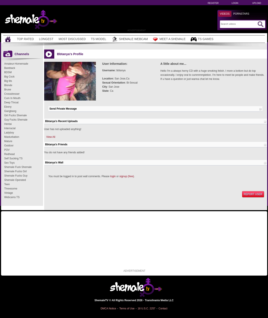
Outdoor (9, 145)
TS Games (202, 39)
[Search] (238, 24)
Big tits (8, 80)
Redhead (9, 154)
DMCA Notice (108, 308)
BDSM (8, 72)
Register (213, 3)
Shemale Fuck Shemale (18, 167)
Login (235, 3)
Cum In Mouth (12, 98)
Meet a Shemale (169, 39)
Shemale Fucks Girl (15, 171)
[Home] (8, 39)
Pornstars (241, 13)
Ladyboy (9, 132)
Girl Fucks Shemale (15, 115)
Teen (7, 184)
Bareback (9, 68)
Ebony (8, 106)
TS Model (98, 39)
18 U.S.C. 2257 (146, 308)
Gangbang (10, 111)
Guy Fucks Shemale (16, 119)
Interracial (10, 128)
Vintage (8, 192)
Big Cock (9, 76)
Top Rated (25, 39)
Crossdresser (12, 93)
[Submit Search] (260, 24)
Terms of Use (127, 308)
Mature (8, 141)
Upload (256, 3)
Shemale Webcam (129, 39)
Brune (7, 89)
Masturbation (11, 136)
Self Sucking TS (13, 158)
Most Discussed (72, 39)
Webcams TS (12, 197)
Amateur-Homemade (16, 63)
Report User (253, 194)
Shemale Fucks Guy (16, 175)
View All (50, 136)
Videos (225, 13)
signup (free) (126, 176)
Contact (163, 308)
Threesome (10, 188)
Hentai (8, 124)
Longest (46, 39)
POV (7, 149)
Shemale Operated (15, 179)
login (113, 176)
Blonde (8, 85)
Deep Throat (11, 102)
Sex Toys (9, 162)
